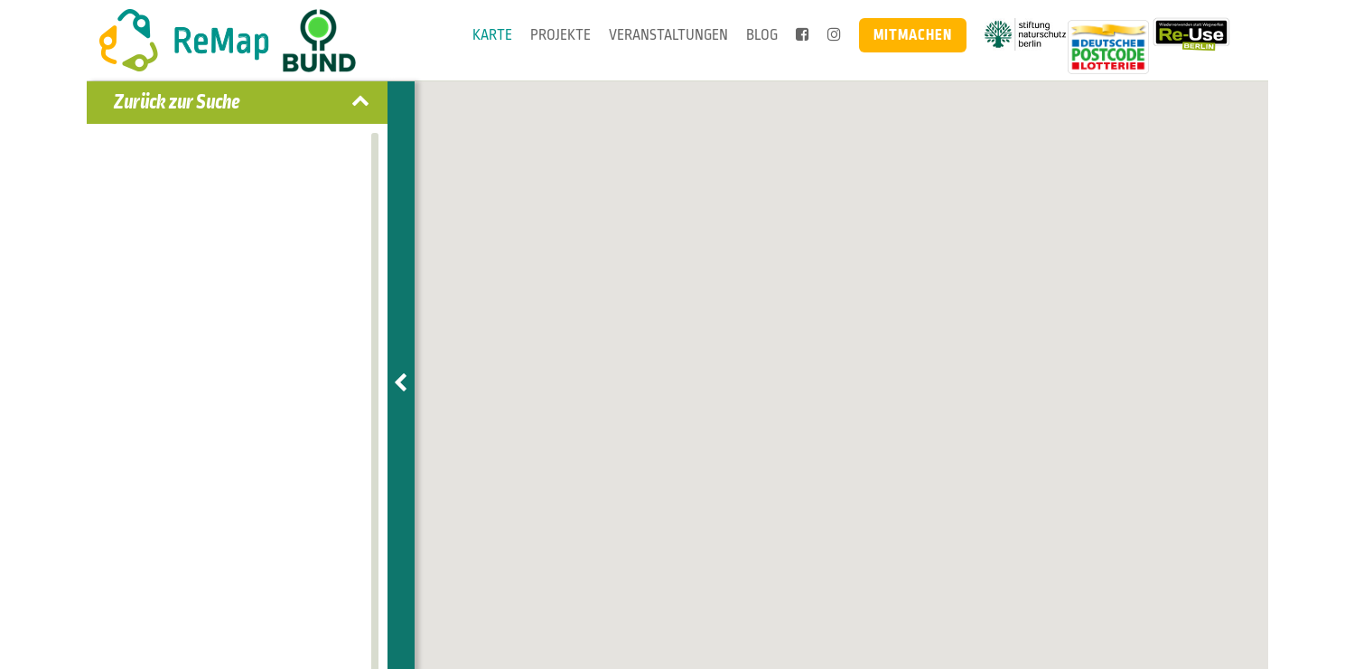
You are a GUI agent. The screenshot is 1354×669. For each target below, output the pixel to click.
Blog (762, 34)
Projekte (560, 34)
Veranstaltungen (668, 34)
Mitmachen (912, 34)
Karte (492, 34)
